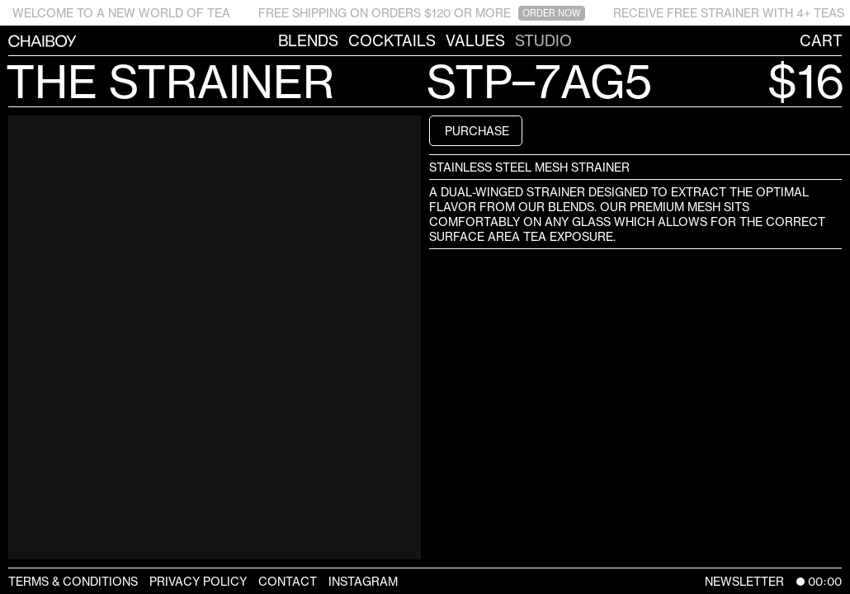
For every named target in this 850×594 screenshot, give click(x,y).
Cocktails (392, 40)
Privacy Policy (198, 581)
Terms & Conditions (73, 581)
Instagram (363, 581)
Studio (543, 40)
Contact (287, 581)
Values (475, 40)
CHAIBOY (8, 40)
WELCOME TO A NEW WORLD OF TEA (121, 13)
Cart (821, 40)
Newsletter (744, 581)
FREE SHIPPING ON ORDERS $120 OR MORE (421, 13)
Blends (308, 40)
